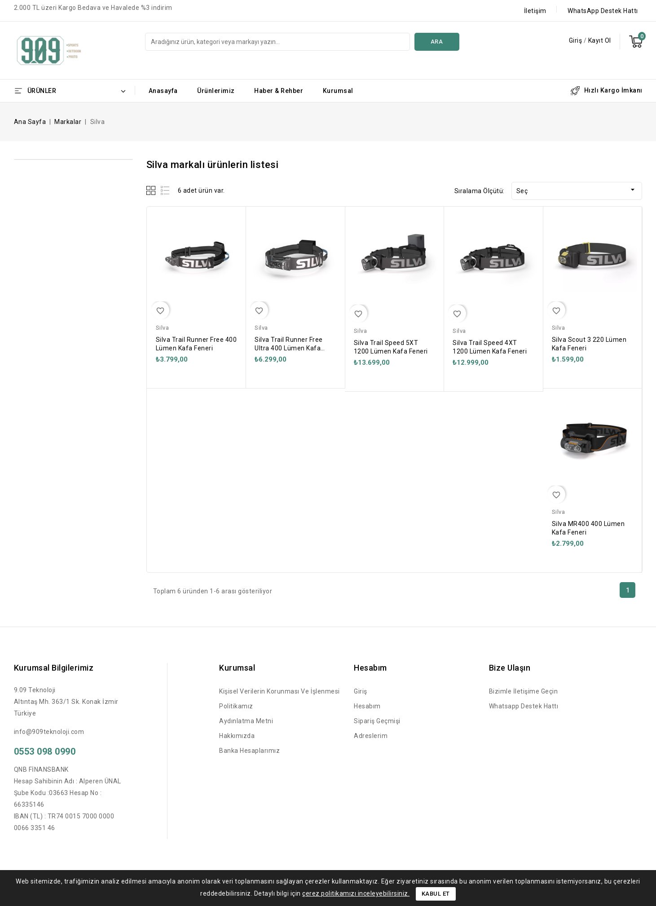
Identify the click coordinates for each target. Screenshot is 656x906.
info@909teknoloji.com (49, 731)
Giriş (576, 40)
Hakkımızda (237, 735)
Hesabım (367, 706)
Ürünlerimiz (216, 90)
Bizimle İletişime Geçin (523, 691)
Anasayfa (163, 90)
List (165, 190)
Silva (162, 327)
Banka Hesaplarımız (249, 750)
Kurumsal (338, 90)
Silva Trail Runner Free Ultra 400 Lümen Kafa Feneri (289, 348)
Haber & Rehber (278, 90)
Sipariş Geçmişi (377, 721)
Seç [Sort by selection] (577, 189)
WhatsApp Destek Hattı (603, 10)
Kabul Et (436, 893)
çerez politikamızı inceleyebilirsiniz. (355, 893)
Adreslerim (370, 735)
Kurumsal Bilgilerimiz (54, 667)
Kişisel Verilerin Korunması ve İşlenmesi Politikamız (279, 699)
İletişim (535, 10)
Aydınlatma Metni (246, 721)
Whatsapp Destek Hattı (524, 706)
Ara (437, 41)
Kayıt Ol (599, 40)
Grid (152, 190)
